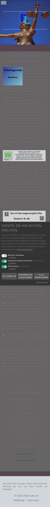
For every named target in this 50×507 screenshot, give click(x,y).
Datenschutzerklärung (25, 249)
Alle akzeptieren (41, 276)
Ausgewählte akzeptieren (25, 276)
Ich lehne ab (9, 276)
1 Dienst (12, 257)
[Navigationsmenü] (25, 3)
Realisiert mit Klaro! (42, 282)
